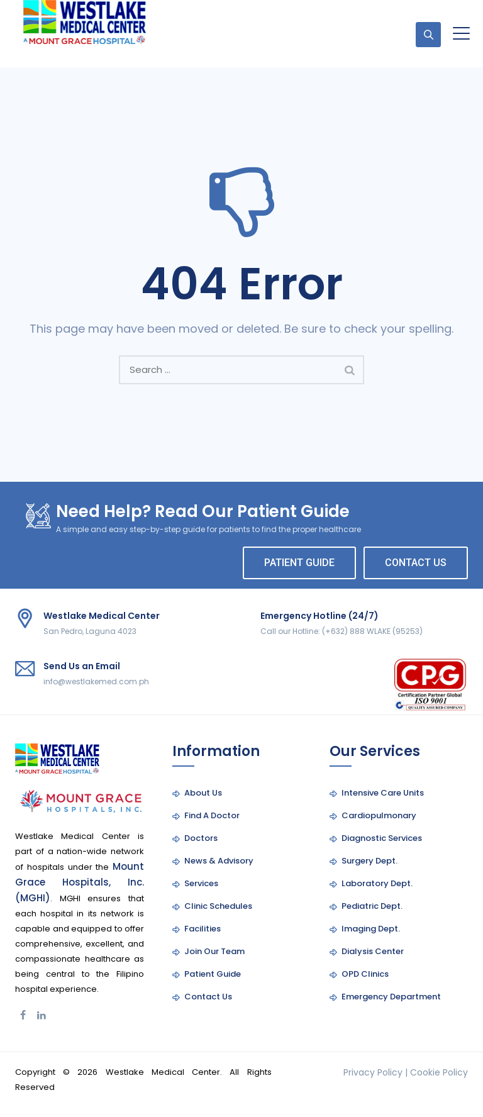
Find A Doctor (212, 815)
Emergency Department (391, 997)
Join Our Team (214, 951)
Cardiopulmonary (378, 815)
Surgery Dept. (369, 861)
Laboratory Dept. (377, 883)
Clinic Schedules (218, 906)
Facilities (202, 929)
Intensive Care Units (382, 793)
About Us (203, 793)
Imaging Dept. (370, 929)
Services (201, 883)
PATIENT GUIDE (299, 563)
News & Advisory (218, 861)
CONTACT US (416, 563)
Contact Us (208, 997)
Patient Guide (212, 974)
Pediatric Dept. (371, 906)
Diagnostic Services (381, 838)
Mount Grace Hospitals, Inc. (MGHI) (79, 882)
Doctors (201, 838)
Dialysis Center (372, 951)
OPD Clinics (365, 974)
